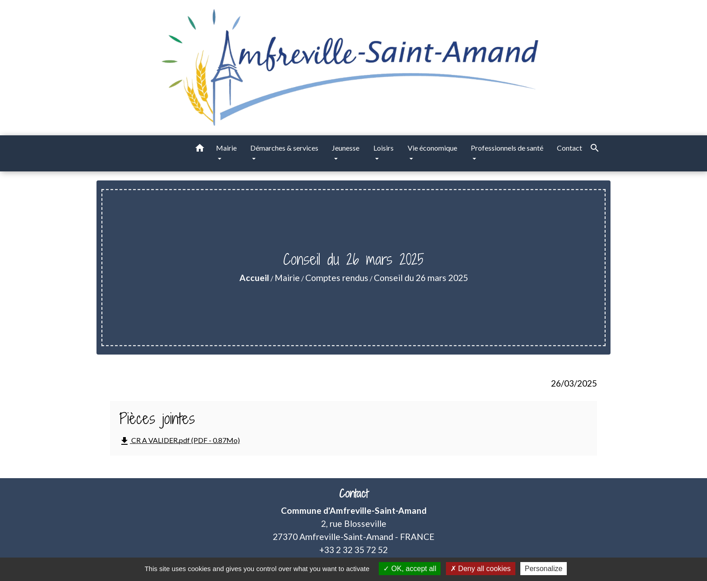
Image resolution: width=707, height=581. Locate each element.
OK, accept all (409, 568)
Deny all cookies (480, 568)
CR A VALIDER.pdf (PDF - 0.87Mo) (179, 441)
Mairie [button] (226, 147)
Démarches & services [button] (284, 147)
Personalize (544, 568)
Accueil (254, 277)
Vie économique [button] (432, 147)
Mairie (287, 277)
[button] (199, 149)
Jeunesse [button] (345, 147)
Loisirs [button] (383, 147)
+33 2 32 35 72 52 (353, 549)
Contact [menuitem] (569, 147)
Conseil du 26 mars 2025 (421, 277)
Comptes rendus (336, 277)
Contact (353, 493)
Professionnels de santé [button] (507, 147)
